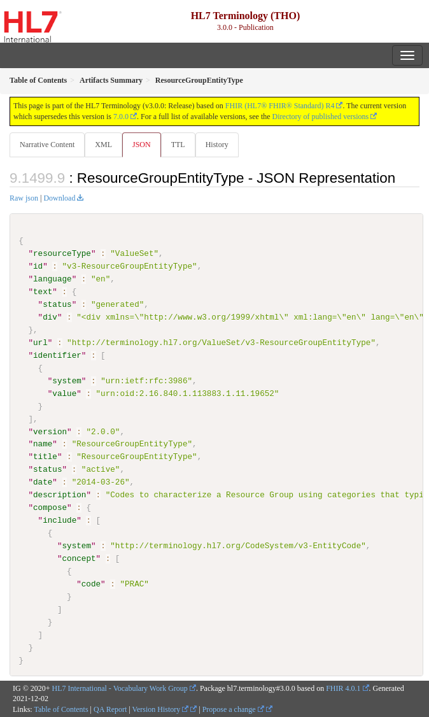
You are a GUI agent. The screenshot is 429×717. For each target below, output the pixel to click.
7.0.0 (121, 116)
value (64, 393)
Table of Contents (61, 709)
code (91, 584)
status (57, 304)
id (38, 266)
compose (50, 507)
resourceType (62, 253)
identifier (57, 355)
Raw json (24, 198)
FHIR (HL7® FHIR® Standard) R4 (280, 105)
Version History (160, 709)
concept (78, 558)
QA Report (110, 709)
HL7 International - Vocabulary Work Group (120, 687)
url (40, 342)
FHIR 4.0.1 (343, 687)
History (217, 144)
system (66, 381)
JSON (141, 144)
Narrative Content (47, 144)
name (42, 444)
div (50, 317)
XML (103, 144)
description (59, 494)
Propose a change (233, 709)
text (42, 291)
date (42, 482)
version (50, 431)
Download (59, 198)
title (45, 456)
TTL (178, 144)
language (52, 279)
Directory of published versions (320, 116)
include (59, 520)
